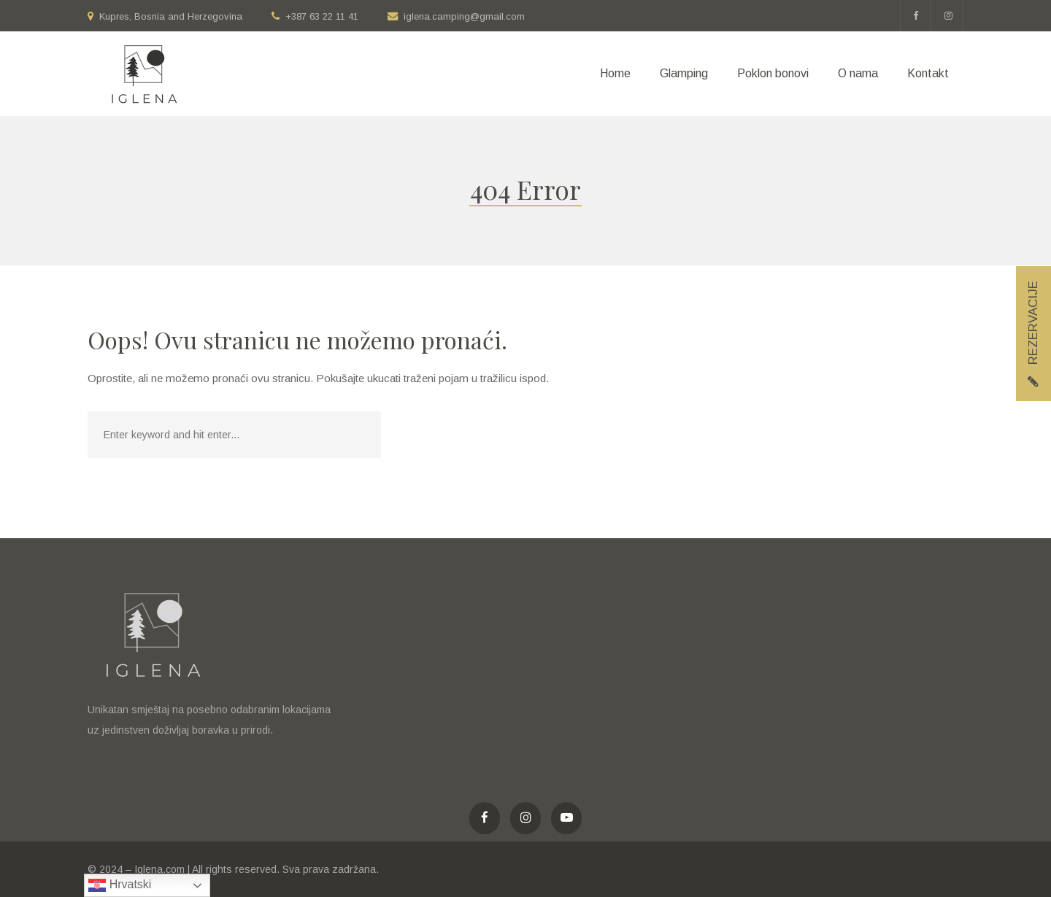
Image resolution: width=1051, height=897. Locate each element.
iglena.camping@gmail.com (464, 16)
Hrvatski (119, 885)
